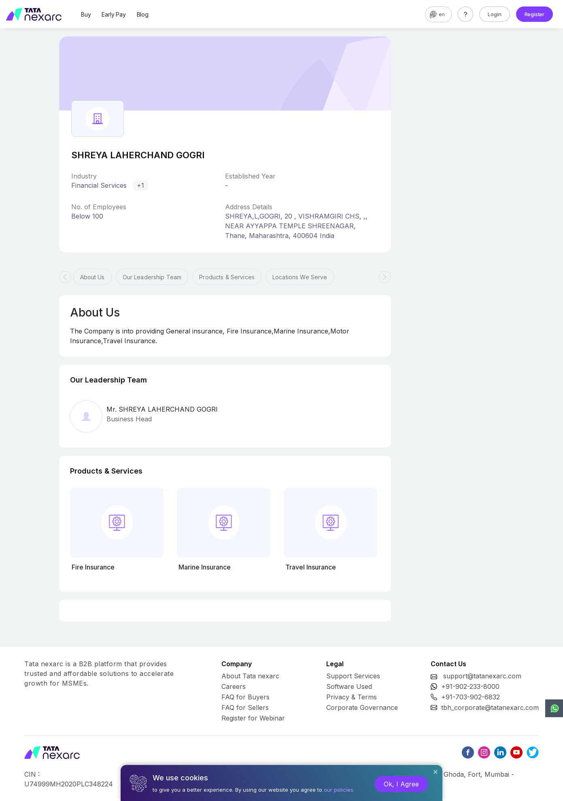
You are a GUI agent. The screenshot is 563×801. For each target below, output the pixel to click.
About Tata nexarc (250, 676)
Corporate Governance (362, 707)
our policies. (339, 789)
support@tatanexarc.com (482, 676)
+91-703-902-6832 (470, 697)
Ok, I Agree (401, 784)
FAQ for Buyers (245, 697)
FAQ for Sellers (245, 707)
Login (494, 14)
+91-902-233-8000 (470, 686)
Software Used (349, 686)
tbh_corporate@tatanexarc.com (490, 707)
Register (534, 14)
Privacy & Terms (351, 697)
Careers (233, 686)
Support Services (353, 676)
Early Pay (113, 14)
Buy (86, 14)
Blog (143, 14)
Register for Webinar (253, 718)
